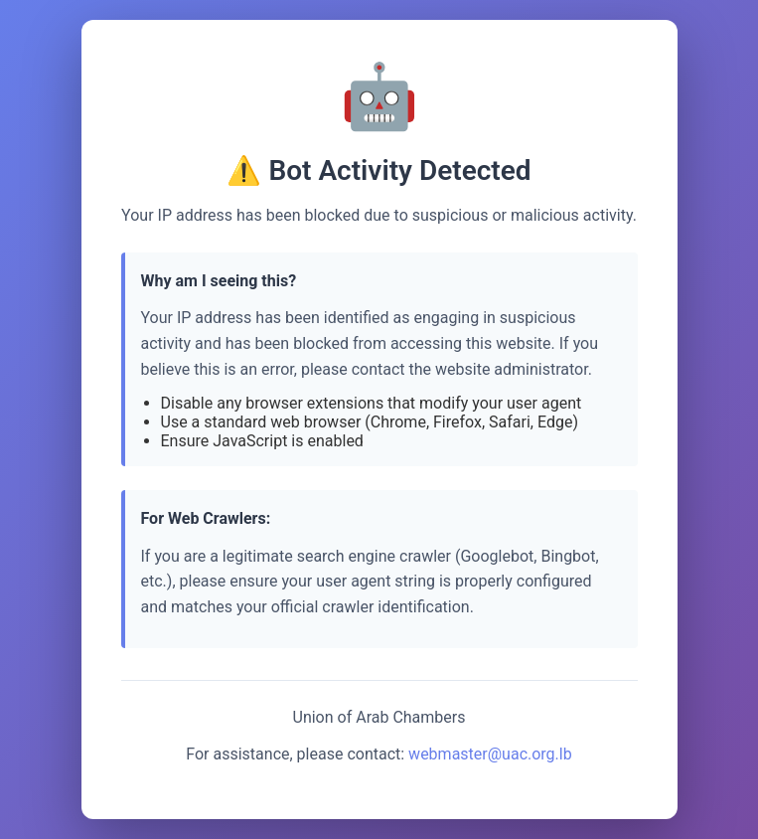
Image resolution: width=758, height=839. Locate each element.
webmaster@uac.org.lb (490, 754)
